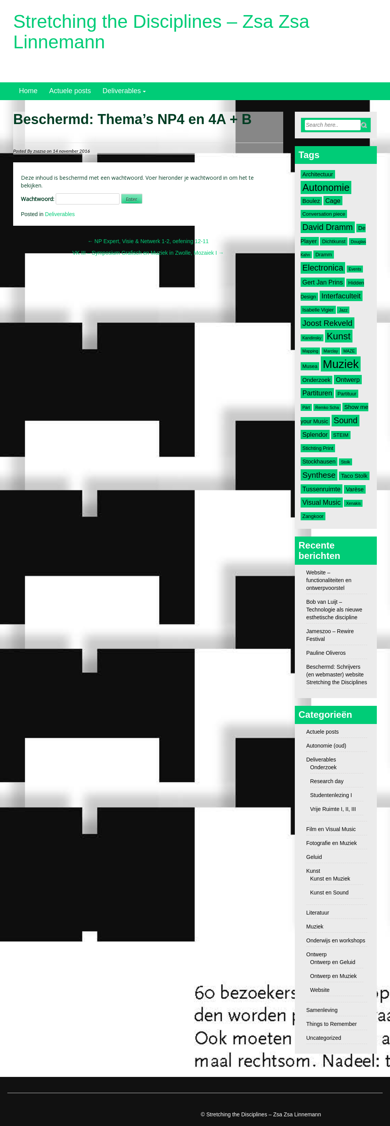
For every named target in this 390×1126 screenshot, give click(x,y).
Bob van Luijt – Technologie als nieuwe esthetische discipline (334, 609)
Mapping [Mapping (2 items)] (310, 351)
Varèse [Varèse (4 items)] (355, 489)
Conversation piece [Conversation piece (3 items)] (324, 214)
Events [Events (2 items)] (355, 269)
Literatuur (317, 913)
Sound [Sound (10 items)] (346, 420)
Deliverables (122, 91)
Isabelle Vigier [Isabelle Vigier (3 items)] (318, 310)
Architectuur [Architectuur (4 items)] (318, 174)
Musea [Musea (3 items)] (310, 366)
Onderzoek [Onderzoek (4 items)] (317, 380)
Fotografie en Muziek (331, 843)
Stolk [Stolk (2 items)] (345, 462)
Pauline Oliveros (326, 653)
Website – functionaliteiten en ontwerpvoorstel (329, 580)
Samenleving (322, 1010)
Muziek (314, 926)
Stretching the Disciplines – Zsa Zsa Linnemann (161, 31)
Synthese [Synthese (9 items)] (319, 474)
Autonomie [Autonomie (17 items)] (326, 187)
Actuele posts (70, 91)
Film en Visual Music (331, 829)
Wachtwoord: (70, 198)
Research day (327, 781)
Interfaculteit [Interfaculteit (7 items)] (341, 296)
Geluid (314, 857)
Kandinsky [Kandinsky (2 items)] (312, 338)
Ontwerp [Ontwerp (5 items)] (348, 379)
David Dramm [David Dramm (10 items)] (328, 227)
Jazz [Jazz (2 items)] (343, 310)
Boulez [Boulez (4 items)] (311, 201)
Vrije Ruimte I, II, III (333, 809)
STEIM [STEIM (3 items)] (341, 435)
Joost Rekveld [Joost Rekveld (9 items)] (327, 323)
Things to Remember (331, 1024)
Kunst (313, 871)
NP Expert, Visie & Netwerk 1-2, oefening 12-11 (148, 241)
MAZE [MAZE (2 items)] (349, 351)
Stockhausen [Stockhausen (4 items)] (319, 461)
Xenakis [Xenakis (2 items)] (353, 503)
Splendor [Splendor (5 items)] (315, 434)
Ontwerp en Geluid (333, 962)
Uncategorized (323, 1038)
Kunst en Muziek (330, 879)
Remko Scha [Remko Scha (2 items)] (327, 407)
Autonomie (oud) (326, 746)
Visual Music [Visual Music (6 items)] (322, 502)
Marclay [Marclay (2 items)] (330, 351)
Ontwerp (316, 954)
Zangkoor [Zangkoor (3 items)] (313, 516)
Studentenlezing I (331, 795)
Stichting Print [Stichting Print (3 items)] (318, 448)
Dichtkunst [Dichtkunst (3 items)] (333, 241)
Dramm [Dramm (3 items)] (323, 254)
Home (28, 91)
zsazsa (39, 151)
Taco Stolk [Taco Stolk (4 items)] (354, 476)
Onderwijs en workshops (336, 940)
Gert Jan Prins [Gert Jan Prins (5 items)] (323, 282)
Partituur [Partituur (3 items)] (346, 394)
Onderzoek (323, 767)
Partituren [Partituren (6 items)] (317, 393)
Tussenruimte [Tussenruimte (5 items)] (322, 488)
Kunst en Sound (329, 892)
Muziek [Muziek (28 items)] (341, 364)
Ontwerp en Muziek (333, 976)
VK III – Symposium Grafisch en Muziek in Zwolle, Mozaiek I (148, 253)
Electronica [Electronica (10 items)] (323, 268)
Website (320, 990)
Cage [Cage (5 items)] (332, 200)
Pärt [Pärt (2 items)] (306, 407)
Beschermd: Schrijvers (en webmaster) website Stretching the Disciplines (336, 674)
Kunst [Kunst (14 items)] (339, 336)
